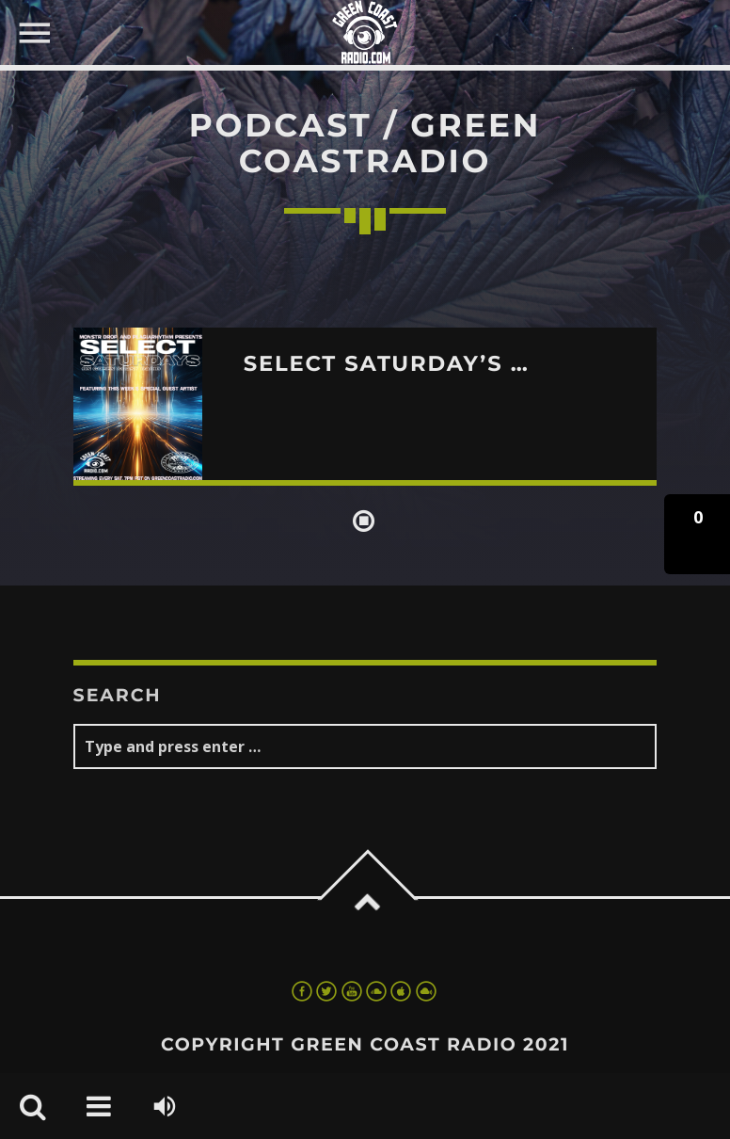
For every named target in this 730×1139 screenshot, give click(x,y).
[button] (697, 534)
